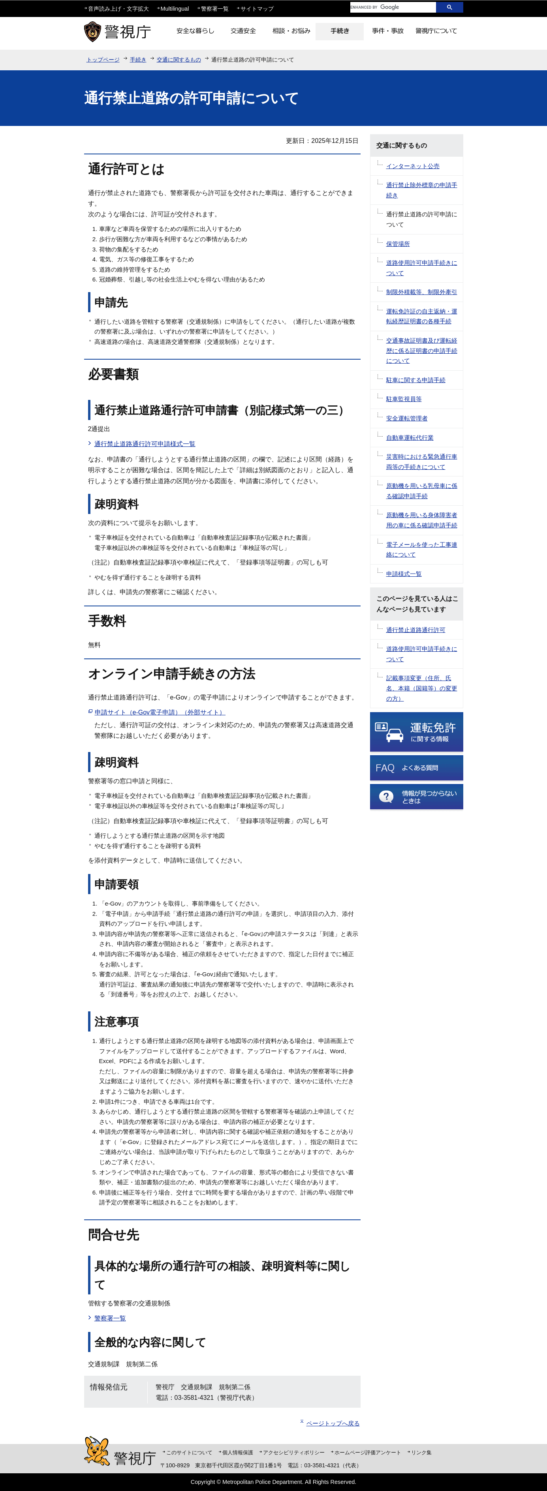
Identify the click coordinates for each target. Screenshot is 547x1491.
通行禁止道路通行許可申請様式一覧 (144, 444)
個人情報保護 (237, 1452)
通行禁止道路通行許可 (415, 629)
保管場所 (398, 243)
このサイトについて (189, 1452)
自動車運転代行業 (410, 437)
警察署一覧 (215, 9)
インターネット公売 (413, 166)
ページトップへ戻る (333, 1423)
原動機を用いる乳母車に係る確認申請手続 (421, 490)
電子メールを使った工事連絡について (421, 549)
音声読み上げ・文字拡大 (118, 9)
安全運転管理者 (407, 418)
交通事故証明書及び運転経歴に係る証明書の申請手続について (421, 350)
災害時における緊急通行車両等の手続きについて (421, 461)
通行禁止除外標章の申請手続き (421, 190)
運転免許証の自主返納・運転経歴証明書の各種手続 (421, 316)
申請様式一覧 (404, 573)
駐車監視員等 (404, 399)
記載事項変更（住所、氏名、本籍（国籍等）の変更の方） (421, 688)
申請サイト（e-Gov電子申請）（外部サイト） (160, 712)
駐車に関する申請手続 (415, 380)
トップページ (103, 59)
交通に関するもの (179, 59)
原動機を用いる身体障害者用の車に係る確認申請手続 (421, 520)
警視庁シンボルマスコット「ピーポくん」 (97, 1451)
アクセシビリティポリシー (294, 1452)
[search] (387, 7)
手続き (138, 59)
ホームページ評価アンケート (368, 1452)
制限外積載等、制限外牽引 (421, 292)
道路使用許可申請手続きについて (421, 267)
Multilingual (175, 9)
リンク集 (421, 1452)
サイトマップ (257, 9)
